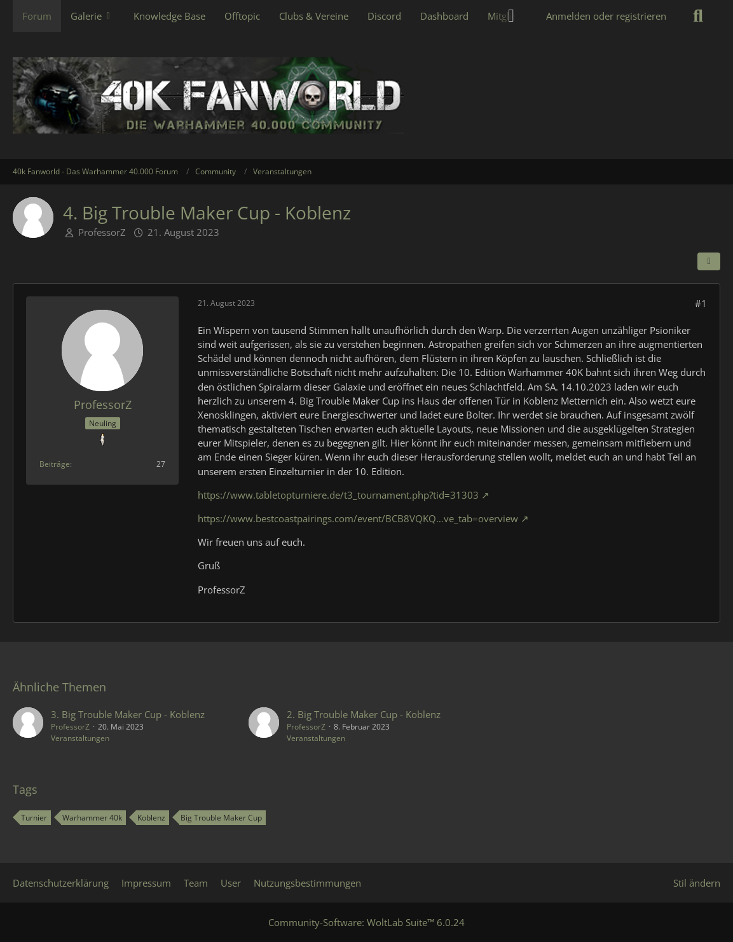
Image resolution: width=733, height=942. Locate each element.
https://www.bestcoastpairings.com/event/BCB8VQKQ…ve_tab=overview (358, 518)
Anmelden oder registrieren (606, 16)
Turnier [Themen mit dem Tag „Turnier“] (34, 817)
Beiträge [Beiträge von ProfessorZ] (54, 464)
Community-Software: (366, 922)
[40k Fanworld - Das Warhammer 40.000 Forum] (366, 95)
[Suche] (698, 16)
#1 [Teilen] (701, 303)
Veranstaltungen (80, 738)
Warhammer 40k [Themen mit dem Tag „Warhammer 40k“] (92, 817)
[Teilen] (708, 261)
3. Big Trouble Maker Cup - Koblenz (128, 714)
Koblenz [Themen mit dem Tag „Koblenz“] (151, 817)
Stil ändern (696, 882)
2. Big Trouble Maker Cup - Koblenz (364, 714)
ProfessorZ (102, 232)
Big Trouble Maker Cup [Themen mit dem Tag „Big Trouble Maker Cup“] (221, 817)
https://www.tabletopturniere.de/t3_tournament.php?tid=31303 (338, 494)
